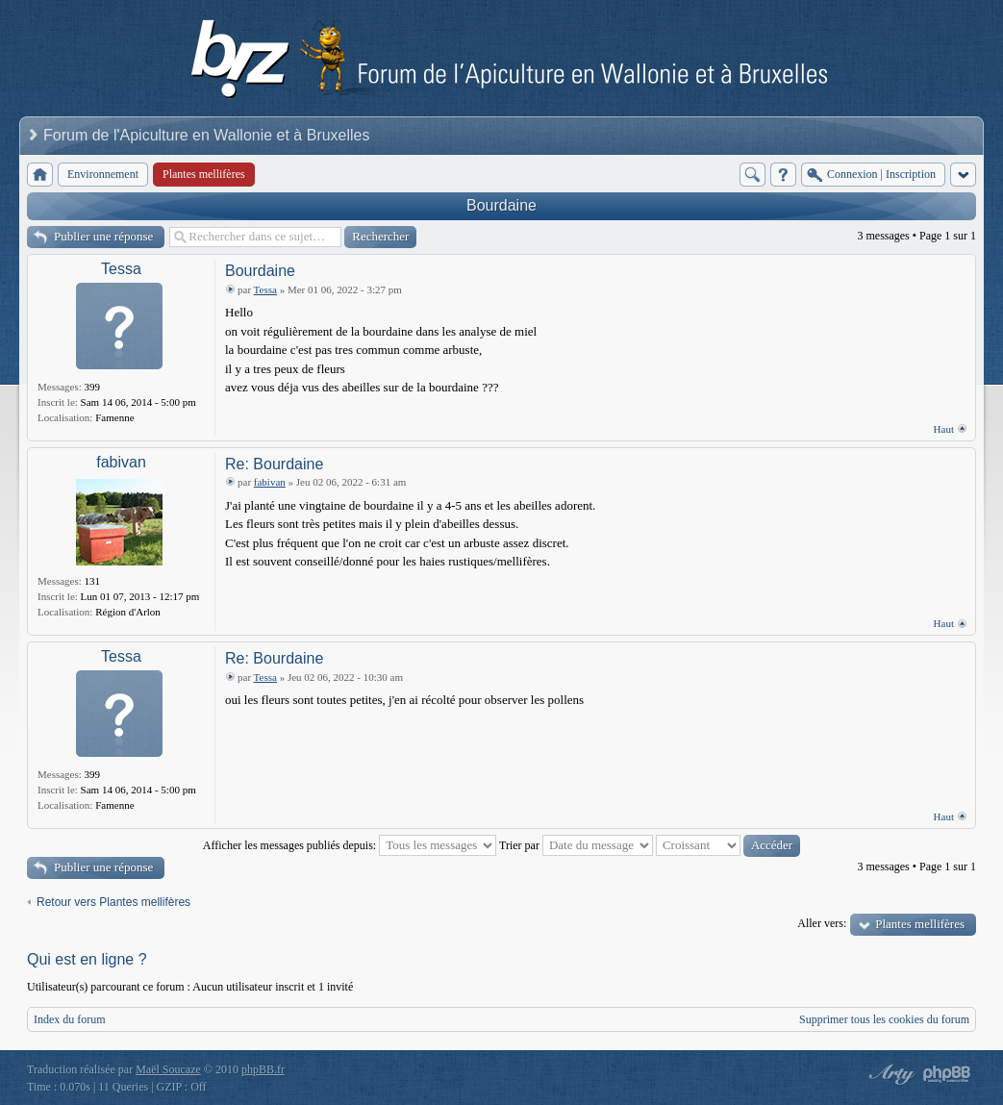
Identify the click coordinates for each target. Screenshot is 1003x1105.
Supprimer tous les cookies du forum (884, 1019)
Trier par (576, 845)
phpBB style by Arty (889, 1074)
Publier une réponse (103, 236)
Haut (944, 429)
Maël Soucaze (168, 1069)
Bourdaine (501, 205)
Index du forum (70, 1019)
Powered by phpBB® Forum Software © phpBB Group (947, 1074)
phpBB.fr (263, 1069)
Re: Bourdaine (274, 464)
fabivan (121, 462)
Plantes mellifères (920, 924)
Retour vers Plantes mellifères (113, 902)
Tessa (121, 269)
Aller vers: (821, 923)
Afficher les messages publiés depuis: (349, 845)
